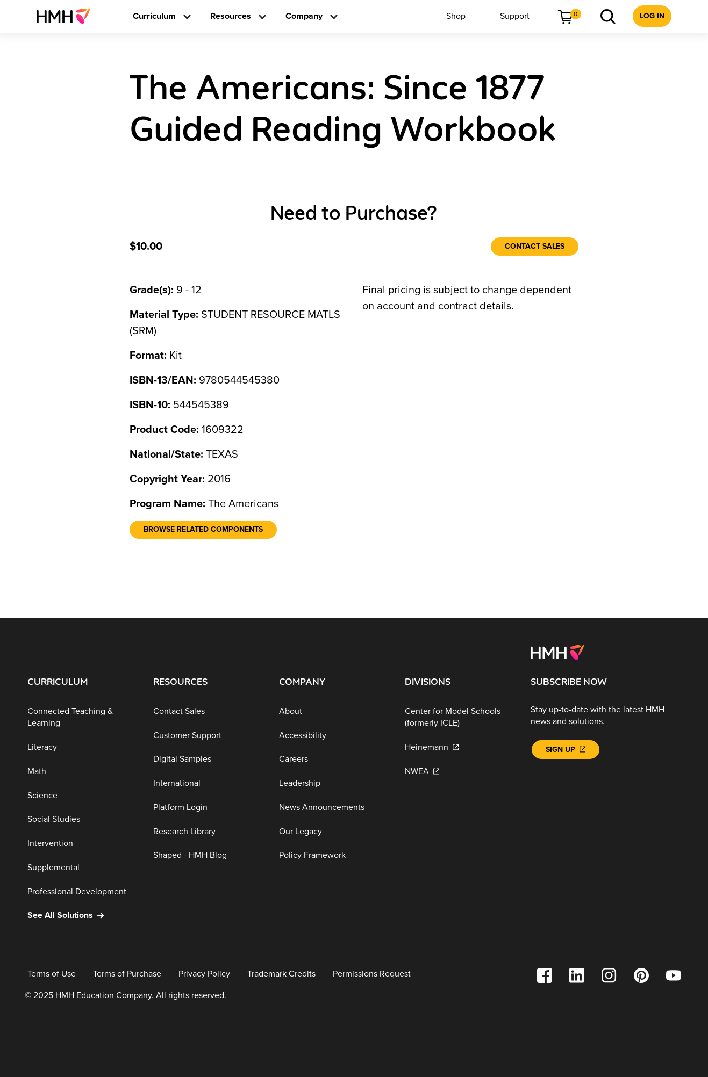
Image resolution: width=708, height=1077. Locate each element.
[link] (67, 16)
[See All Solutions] (82, 915)
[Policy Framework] (333, 855)
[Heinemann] (459, 747)
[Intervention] (82, 844)
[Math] (82, 772)
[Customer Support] (207, 735)
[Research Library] (207, 832)
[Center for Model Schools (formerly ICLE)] (459, 717)
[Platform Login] (207, 808)
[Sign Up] (565, 749)
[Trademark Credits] (281, 974)
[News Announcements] (333, 808)
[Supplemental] (82, 868)
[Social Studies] (82, 819)
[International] (207, 783)
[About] (333, 711)
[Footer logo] (557, 651)
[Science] (82, 795)
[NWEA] (459, 772)
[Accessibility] (333, 735)
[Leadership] (333, 783)
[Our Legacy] (333, 832)
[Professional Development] (82, 891)
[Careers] (333, 759)
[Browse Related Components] (203, 530)
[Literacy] (82, 747)
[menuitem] (67, 16)
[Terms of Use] (51, 974)
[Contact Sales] (534, 246)
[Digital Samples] (207, 759)
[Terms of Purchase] (127, 974)
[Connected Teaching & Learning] (82, 717)
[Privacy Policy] (204, 974)
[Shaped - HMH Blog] (207, 855)
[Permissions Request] (371, 974)
